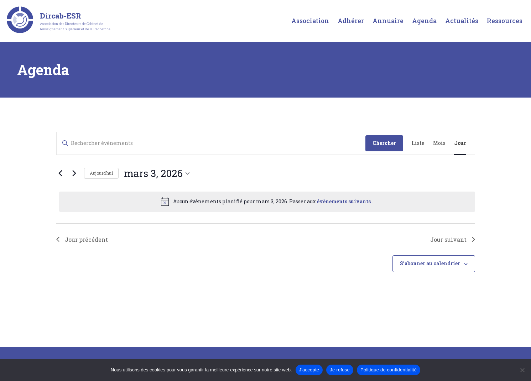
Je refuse (340, 369)
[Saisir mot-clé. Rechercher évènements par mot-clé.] (211, 143)
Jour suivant (452, 239)
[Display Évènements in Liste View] (418, 143)
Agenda (424, 21)
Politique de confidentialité (388, 369)
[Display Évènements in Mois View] (439, 143)
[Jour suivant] (74, 173)
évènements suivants (344, 201)
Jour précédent (82, 239)
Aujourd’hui (101, 173)
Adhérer (351, 21)
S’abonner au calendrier (430, 263)
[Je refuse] (522, 370)
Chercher (384, 143)
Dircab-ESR (60, 16)
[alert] (267, 202)
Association (310, 21)
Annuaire (388, 21)
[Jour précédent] (60, 173)
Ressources (504, 21)
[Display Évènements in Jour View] (460, 143)
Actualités (461, 21)
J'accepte (309, 369)
